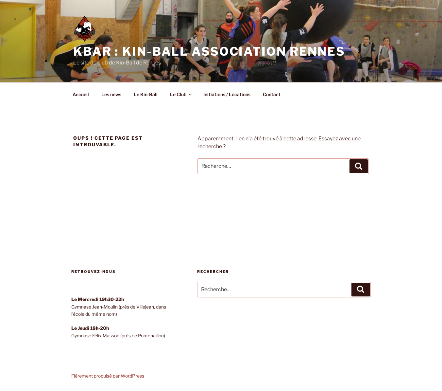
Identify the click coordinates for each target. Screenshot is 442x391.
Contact (271, 94)
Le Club (181, 94)
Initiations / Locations (226, 94)
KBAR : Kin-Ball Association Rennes (209, 51)
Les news (111, 94)
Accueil (81, 94)
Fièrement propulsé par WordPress (107, 376)
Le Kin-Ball (146, 94)
